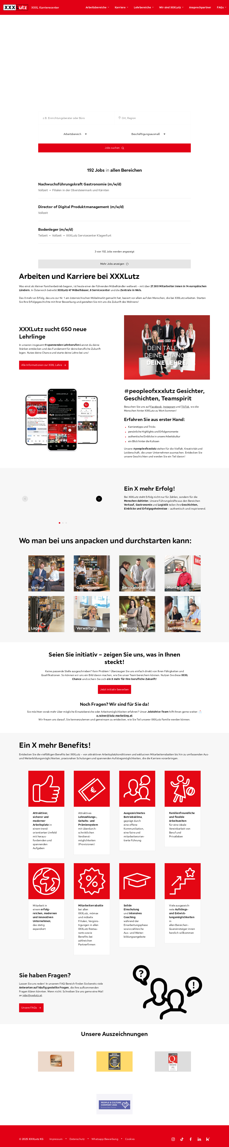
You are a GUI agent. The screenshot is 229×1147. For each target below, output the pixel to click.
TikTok (185, 406)
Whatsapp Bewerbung (105, 1139)
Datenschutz (77, 1139)
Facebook (156, 406)
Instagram (169, 406)
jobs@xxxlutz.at (32, 995)
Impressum (56, 1139)
